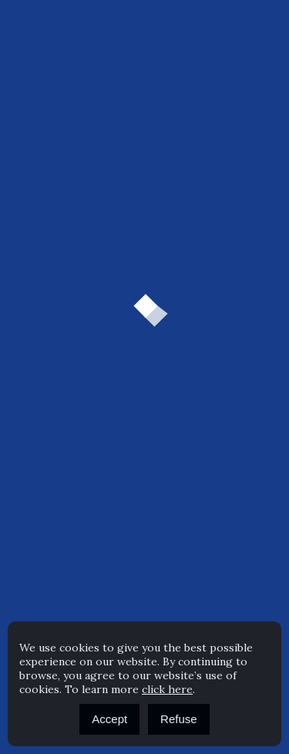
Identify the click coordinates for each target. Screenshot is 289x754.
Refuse (178, 718)
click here (167, 689)
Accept (109, 718)
